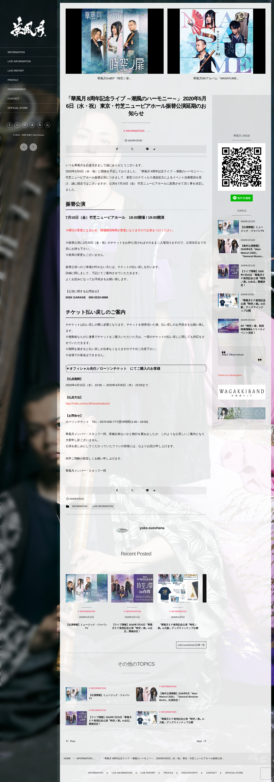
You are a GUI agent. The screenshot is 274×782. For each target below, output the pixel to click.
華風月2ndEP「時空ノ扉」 (114, 78)
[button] (47, 125)
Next (201, 741)
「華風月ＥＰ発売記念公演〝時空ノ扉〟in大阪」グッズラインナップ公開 (253, 305)
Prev (70, 741)
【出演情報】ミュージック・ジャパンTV (252, 229)
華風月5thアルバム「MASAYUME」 (216, 78)
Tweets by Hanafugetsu (230, 375)
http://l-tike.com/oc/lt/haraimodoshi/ (88, 403)
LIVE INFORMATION (103, 506)
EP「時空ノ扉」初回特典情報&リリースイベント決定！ (253, 329)
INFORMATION (135, 130)
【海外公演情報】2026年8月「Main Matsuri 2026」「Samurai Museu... (252, 251)
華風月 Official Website (233, 355)
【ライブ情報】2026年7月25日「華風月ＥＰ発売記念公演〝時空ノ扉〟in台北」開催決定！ (253, 278)
